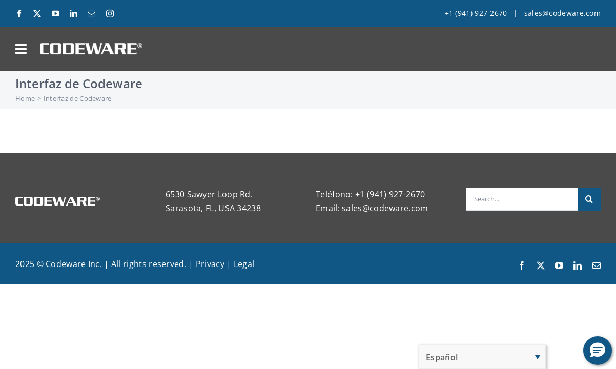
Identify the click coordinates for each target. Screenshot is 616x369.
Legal (244, 264)
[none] (482, 356)
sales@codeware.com (562, 13)
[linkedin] (73, 13)
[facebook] (19, 13)
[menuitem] (482, 356)
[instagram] (110, 13)
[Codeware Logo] (91, 46)
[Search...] (522, 199)
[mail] (91, 13)
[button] (597, 350)
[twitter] (37, 13)
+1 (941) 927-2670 (476, 13)
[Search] (589, 199)
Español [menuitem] (442, 357)
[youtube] (55, 13)
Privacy (210, 264)
